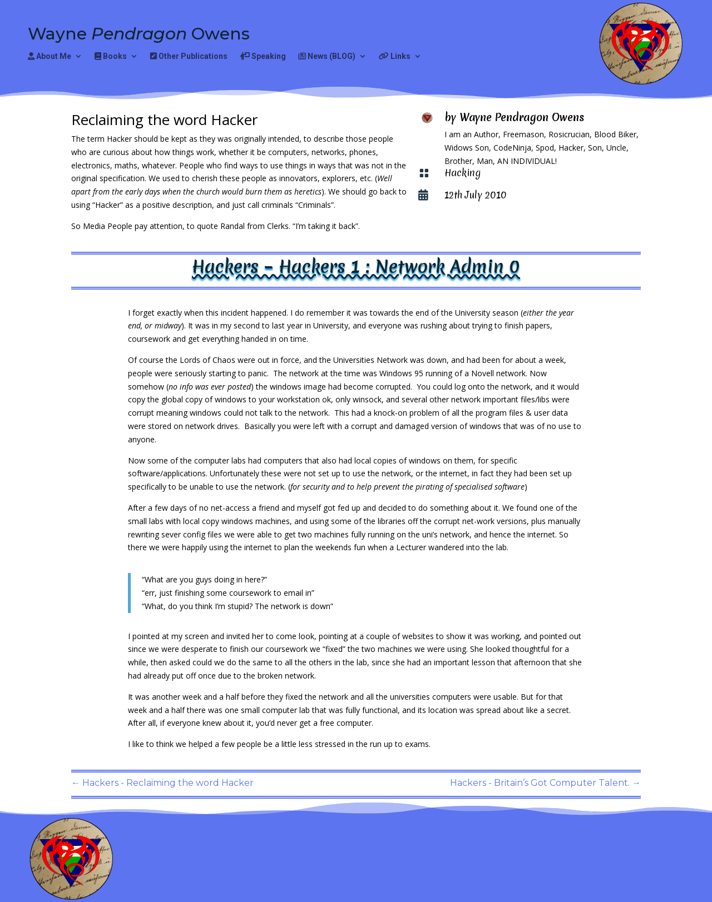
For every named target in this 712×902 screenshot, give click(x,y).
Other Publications (189, 56)
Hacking (462, 172)
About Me (49, 56)
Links (395, 56)
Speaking (263, 56)
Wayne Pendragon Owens (521, 117)
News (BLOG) (326, 56)
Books (111, 56)
